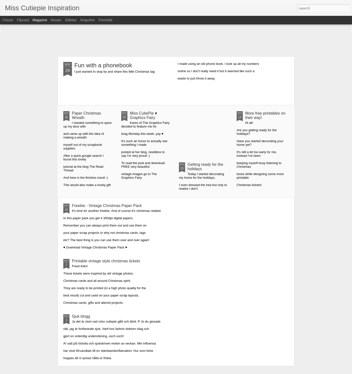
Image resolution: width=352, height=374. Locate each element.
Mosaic (56, 20)
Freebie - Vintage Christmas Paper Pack (107, 206)
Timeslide (105, 20)
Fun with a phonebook (103, 65)
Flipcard (23, 20)
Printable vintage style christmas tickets (106, 261)
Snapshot (87, 20)
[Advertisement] (176, 40)
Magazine (40, 20)
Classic (7, 20)
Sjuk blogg (81, 316)
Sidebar (71, 20)
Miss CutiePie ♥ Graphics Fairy (143, 115)
